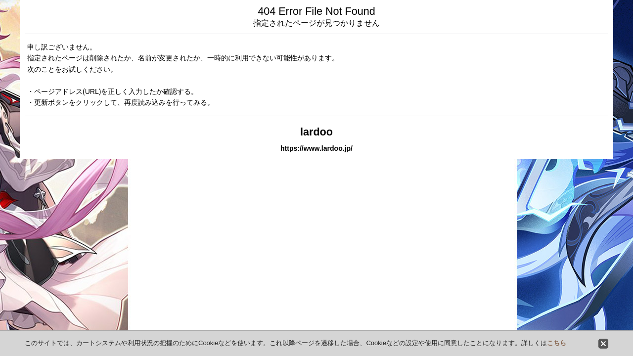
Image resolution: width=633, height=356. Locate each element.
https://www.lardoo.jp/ (316, 148)
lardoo (316, 132)
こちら (556, 343)
